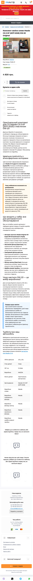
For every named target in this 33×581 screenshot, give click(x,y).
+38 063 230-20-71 (17, 506)
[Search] (4, 18)
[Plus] (7, 81)
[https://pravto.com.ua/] (3, 26)
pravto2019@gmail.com (16, 508)
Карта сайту (6, 551)
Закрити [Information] (16, 13)
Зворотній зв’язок (8, 549)
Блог (4, 547)
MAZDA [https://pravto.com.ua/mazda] (7, 27)
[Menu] (2, 2)
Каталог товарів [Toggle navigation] (16, 23)
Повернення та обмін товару (12, 544)
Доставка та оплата (9, 542)
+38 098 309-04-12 (17, 505)
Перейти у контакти (16, 511)
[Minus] (7, 83)
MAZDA (12, 59)
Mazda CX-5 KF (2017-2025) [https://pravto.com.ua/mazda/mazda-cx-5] (16, 27)
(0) (9, 64)
